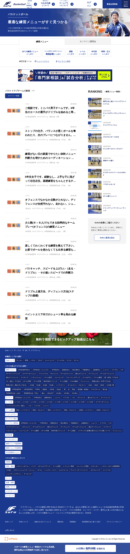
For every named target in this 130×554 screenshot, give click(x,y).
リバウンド (24, 377)
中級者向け (86, 370)
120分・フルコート (103, 410)
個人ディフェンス (12, 377)
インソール (106, 470)
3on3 (102, 385)
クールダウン (87, 377)
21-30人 (67, 393)
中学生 (37, 389)
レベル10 (90, 402)
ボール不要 (27, 381)
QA (26, 350)
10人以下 (50, 393)
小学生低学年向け (24, 370)
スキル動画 (74, 381)
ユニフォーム (63, 470)
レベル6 (57, 402)
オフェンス (54, 374)
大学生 (52, 389)
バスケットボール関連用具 (110, 466)
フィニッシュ (85, 381)
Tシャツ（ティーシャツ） (79, 470)
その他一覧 (110, 385)
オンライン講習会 (12, 423)
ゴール (39, 470)
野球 (26, 360)
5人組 (51, 385)
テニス (69, 360)
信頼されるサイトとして (42, 522)
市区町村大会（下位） (31, 393)
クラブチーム (95, 389)
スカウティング (11, 491)
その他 (8, 470)
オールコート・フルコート (77, 385)
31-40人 (75, 393)
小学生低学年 (16, 389)
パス (121, 370)
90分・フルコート (70, 410)
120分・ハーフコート (86, 410)
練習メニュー (10, 370)
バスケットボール (22, 466)
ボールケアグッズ (44, 466)
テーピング (27, 474)
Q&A (7, 389)
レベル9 (81, 402)
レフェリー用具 (68, 466)
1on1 (90, 385)
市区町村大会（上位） (13, 393)
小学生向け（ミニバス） (41, 370)
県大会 (105, 389)
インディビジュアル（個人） (16, 406)
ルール (8, 478)
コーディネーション (29, 374)
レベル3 (33, 402)
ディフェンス (93, 374)
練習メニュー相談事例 (13, 444)
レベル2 (25, 402)
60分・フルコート (39, 410)
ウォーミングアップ (73, 377)
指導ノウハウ (10, 487)
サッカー (19, 360)
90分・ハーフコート (55, 410)
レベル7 (65, 402)
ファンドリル (43, 374)
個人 (43, 393)
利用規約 (73, 522)
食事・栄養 (10, 482)
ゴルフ (40, 360)
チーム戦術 (64, 381)
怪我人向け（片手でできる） (102, 381)
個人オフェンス (80, 374)
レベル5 (49, 402)
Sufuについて (23, 522)
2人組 (32, 385)
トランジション (36, 377)
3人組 (38, 385)
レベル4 (41, 402)
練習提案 (9, 435)
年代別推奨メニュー (13, 452)
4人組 (45, 385)
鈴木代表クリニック (50, 381)
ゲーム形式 (48, 377)
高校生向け (66, 370)
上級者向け (96, 370)
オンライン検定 (11, 419)
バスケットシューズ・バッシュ (24, 470)
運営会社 (60, 522)
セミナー (9, 397)
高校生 (45, 389)
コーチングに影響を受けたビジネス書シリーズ (94, 431)
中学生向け (56, 370)
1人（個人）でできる (13, 381)
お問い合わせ (9, 530)
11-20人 (59, 393)
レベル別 (9, 402)
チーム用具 (57, 466)
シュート (106, 370)
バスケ (19, 350)
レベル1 (17, 402)
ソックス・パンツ (50, 470)
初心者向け (76, 370)
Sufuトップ (9, 350)
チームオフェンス (67, 374)
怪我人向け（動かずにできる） (16, 385)
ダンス (76, 360)
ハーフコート (60, 385)
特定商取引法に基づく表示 (91, 522)
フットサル (60, 360)
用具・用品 (10, 466)
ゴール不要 (37, 381)
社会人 (59, 389)
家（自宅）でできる (111, 377)
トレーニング (49, 360)
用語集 (8, 462)
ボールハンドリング (13, 374)
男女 (73, 389)
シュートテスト (11, 414)
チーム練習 (98, 377)
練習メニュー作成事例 (13, 448)
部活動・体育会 (83, 389)
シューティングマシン (13, 474)
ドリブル (115, 370)
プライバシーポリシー (114, 522)
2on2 (96, 385)
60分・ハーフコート (23, 410)
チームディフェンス (107, 374)
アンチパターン (11, 439)
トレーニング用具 (82, 466)
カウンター (95, 466)
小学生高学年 (28, 389)
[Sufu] (13, 4)
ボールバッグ (95, 470)
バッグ (33, 466)
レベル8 (73, 402)
